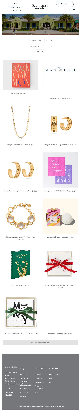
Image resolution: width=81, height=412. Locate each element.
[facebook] (6, 388)
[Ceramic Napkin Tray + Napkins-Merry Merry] (60, 248)
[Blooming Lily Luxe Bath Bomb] (60, 200)
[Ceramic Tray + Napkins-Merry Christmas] (20, 296)
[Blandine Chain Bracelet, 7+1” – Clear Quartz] (20, 200)
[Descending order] (51, 40)
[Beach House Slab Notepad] (60, 61)
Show (34, 46)
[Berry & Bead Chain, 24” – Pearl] (20, 108)
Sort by (35, 40)
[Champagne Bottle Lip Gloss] (60, 296)
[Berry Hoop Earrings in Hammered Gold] (20, 154)
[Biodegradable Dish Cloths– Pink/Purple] (60, 154)
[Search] (58, 3)
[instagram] (9, 388)
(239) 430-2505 (10, 381)
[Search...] (65, 3)
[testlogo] (40, 4)
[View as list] (42, 52)
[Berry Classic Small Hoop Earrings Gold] (60, 108)
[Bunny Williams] (20, 248)
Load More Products (40, 343)
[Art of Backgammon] (20, 61)
